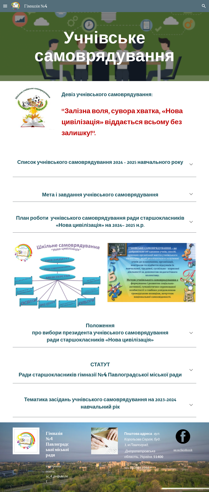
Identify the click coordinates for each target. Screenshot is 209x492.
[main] (104, 46)
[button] (5, 6)
